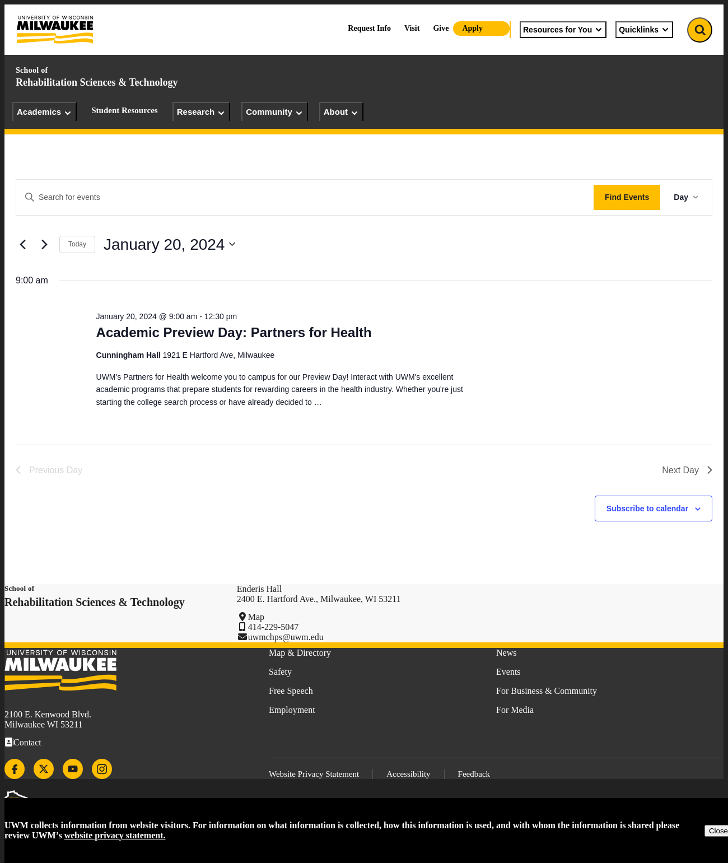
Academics (44, 112)
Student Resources (124, 110)
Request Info (369, 28)
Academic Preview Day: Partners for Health (234, 332)
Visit (411, 28)
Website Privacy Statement (314, 773)
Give (441, 28)
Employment (292, 710)
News (506, 652)
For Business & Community (546, 691)
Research (201, 112)
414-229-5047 (273, 627)
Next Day (687, 470)
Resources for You (563, 29)
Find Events (627, 197)
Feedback (474, 773)
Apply (472, 28)
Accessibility (408, 773)
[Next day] (44, 244)
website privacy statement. (115, 835)
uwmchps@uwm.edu (286, 637)
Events (508, 672)
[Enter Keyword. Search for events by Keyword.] (305, 197)
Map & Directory (300, 652)
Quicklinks (644, 29)
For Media (515, 710)
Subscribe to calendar (647, 508)
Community (275, 112)
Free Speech (291, 691)
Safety (280, 672)
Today (77, 244)
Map (256, 617)
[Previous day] (22, 244)
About (341, 112)
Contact (27, 742)
